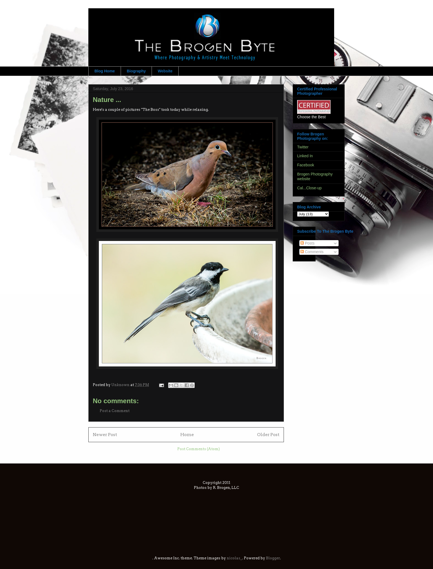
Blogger (273, 558)
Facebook (305, 165)
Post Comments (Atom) (198, 449)
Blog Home (104, 71)
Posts (307, 243)
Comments (312, 252)
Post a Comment (115, 411)
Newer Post (105, 434)
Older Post (268, 434)
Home (187, 434)
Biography (136, 71)
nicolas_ (234, 558)
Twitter (302, 147)
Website (165, 71)
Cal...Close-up (309, 188)
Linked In (305, 156)
